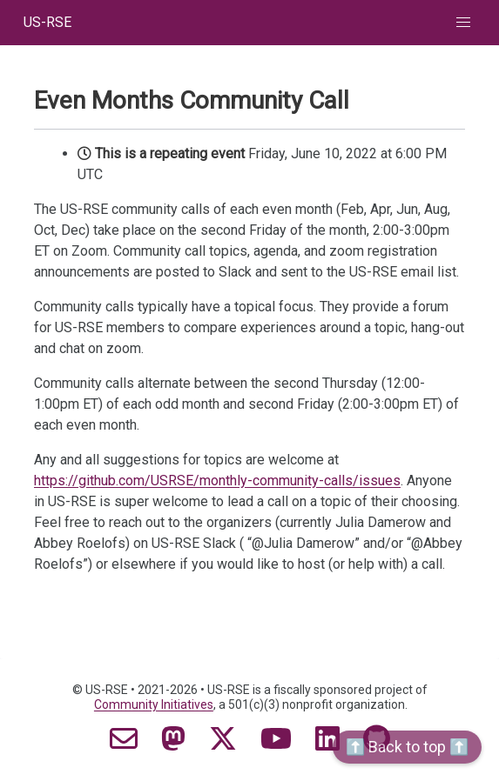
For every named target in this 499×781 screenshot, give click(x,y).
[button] (463, 22)
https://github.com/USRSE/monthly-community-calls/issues (217, 480)
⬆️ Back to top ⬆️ (407, 747)
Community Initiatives (153, 704)
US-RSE (47, 22)
